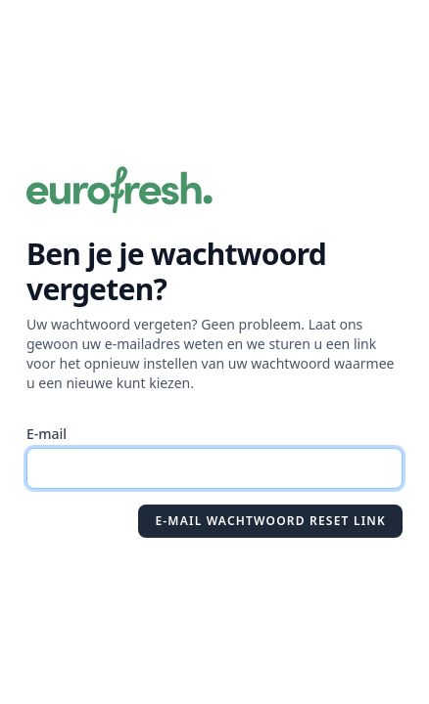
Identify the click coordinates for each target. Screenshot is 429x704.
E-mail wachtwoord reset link (270, 520)
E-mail (46, 433)
